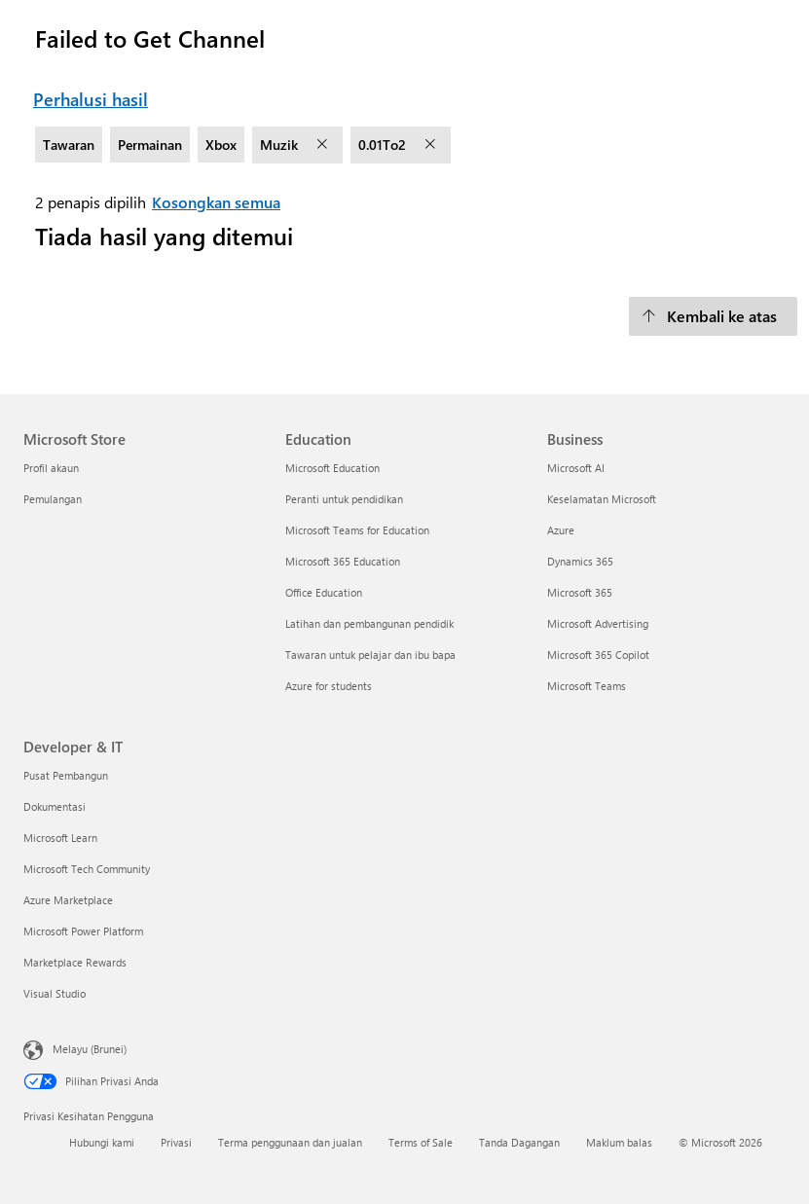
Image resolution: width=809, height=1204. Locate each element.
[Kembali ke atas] (713, 316)
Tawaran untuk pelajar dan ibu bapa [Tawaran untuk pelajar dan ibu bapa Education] (370, 654)
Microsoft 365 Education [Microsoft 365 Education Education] (342, 561)
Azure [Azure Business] (560, 530)
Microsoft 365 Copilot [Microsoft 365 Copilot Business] (598, 654)
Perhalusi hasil (90, 99)
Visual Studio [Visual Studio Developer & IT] (54, 993)
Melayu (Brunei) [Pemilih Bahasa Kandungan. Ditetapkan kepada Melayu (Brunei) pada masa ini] (90, 1047)
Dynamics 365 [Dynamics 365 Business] (580, 561)
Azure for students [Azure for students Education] (328, 685)
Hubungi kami (101, 1142)
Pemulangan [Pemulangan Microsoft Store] (52, 499)
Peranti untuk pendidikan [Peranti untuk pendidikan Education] (344, 499)
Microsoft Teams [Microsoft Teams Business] (586, 685)
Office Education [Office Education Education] (323, 592)
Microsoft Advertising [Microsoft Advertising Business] (597, 623)
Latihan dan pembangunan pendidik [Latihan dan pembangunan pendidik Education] (369, 623)
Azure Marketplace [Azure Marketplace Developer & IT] (68, 900)
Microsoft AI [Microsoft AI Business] (576, 467)
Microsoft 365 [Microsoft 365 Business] (579, 592)
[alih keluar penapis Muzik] (324, 145)
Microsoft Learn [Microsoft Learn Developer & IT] (60, 837)
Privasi (176, 1142)
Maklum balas (619, 1142)
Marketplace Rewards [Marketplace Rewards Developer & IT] (75, 962)
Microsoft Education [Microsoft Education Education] (332, 467)
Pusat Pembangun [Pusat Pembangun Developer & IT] (65, 775)
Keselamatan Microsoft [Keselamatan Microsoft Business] (601, 499)
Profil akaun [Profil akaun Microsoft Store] (51, 467)
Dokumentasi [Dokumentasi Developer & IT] (54, 806)
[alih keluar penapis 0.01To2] (432, 145)
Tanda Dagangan (519, 1142)
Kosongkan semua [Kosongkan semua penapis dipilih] (216, 202)
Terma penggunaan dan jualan (290, 1142)
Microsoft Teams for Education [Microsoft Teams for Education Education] (357, 530)
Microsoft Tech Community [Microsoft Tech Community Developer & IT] (86, 868)
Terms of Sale (420, 1142)
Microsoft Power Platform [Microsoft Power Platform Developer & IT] (83, 931)
